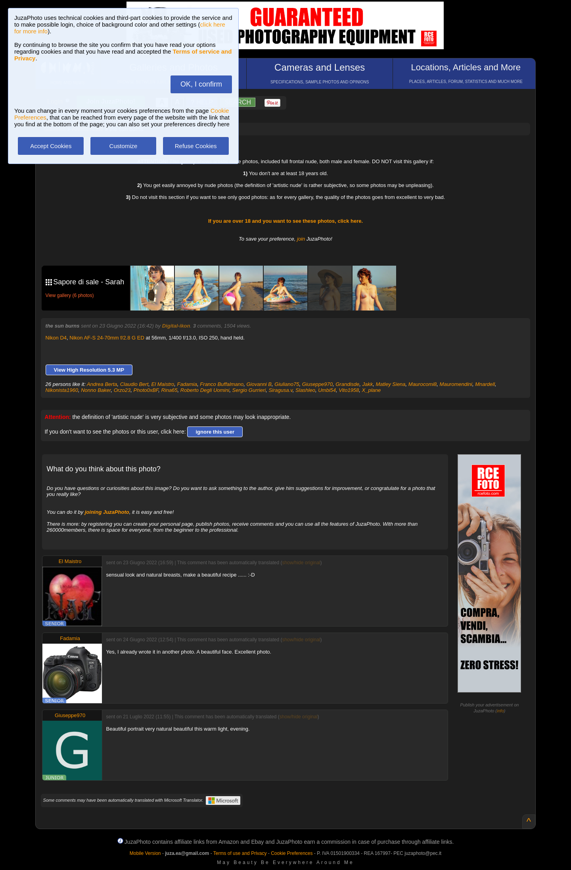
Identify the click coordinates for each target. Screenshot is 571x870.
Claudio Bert (134, 384)
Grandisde (347, 384)
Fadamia (187, 384)
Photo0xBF (146, 390)
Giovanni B (259, 384)
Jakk (367, 384)
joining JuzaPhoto (107, 512)
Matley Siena (390, 384)
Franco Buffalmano (221, 384)
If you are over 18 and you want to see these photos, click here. (285, 221)
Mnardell (485, 384)
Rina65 (169, 390)
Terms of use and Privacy (240, 853)
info (500, 710)
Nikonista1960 (62, 390)
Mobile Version (145, 853)
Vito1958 (349, 390)
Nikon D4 (56, 338)
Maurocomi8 (422, 384)
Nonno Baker (96, 390)
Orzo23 (122, 390)
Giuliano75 (286, 384)
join (301, 239)
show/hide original (301, 562)
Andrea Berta (102, 384)
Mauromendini (456, 384)
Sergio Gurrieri (249, 390)
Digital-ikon (176, 326)
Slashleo (305, 390)
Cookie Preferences (291, 853)
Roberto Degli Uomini (205, 390)
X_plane (371, 390)
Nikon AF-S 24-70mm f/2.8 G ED (106, 338)
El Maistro (162, 384)
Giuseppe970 (317, 384)
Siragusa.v (280, 390)
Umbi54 (327, 390)
